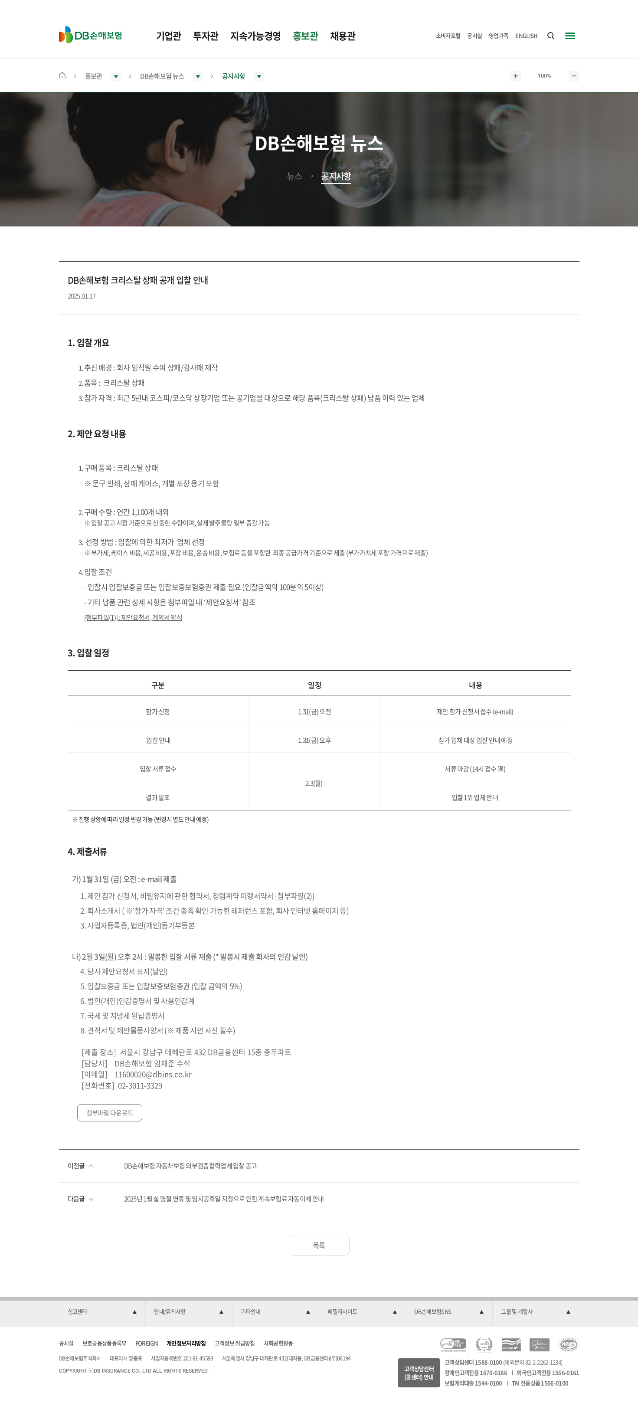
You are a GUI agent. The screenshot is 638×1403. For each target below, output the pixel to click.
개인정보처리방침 (186, 1343)
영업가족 (498, 35)
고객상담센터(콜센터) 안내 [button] (419, 1372)
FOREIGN (146, 1343)
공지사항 (336, 176)
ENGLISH (526, 35)
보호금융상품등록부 (104, 1343)
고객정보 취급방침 (235, 1343)
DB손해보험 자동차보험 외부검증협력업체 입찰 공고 (190, 1165)
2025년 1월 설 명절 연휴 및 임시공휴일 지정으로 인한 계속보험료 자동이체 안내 (224, 1198)
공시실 (474, 35)
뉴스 (294, 176)
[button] (102, 1312)
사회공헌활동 (278, 1343)
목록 (319, 1245)
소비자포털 (448, 35)
